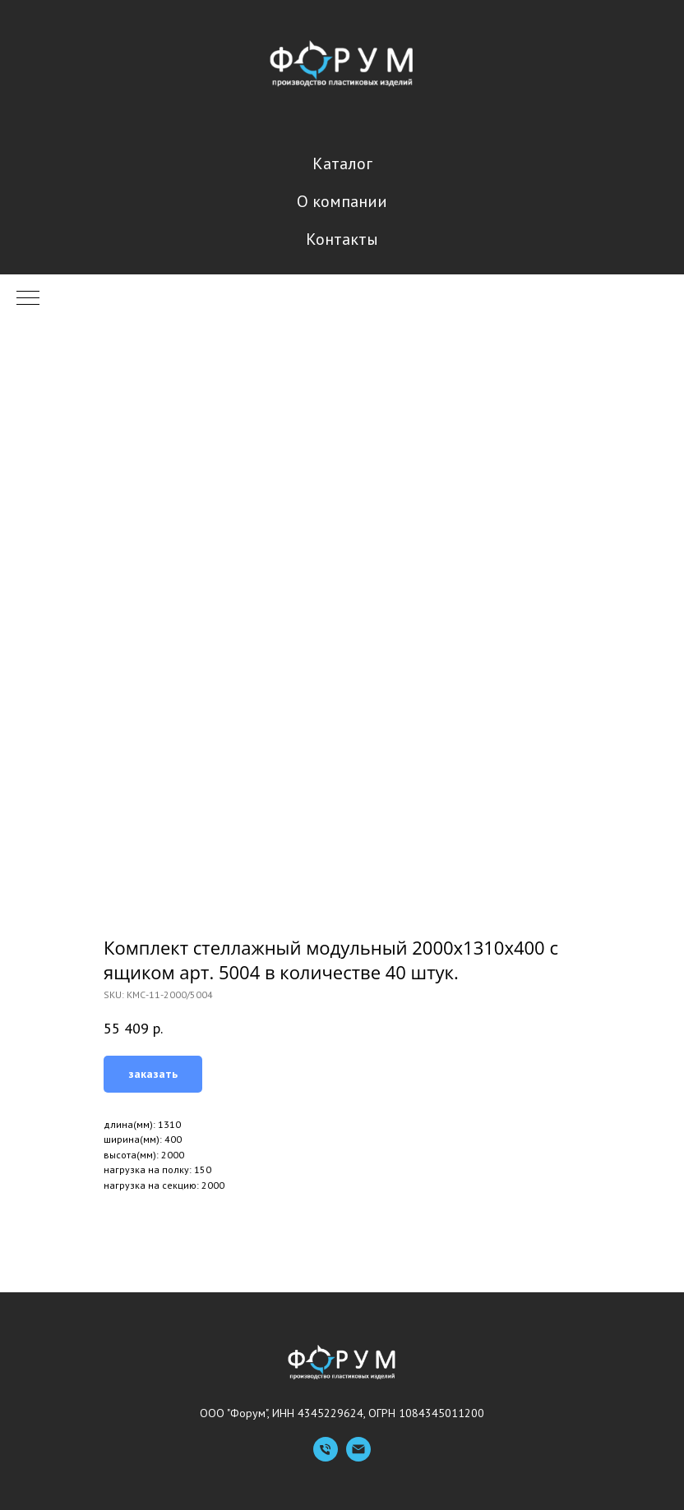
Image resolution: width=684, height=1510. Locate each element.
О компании (342, 201)
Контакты (342, 239)
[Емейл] (358, 1457)
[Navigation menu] (27, 299)
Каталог (342, 163)
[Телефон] (325, 1457)
